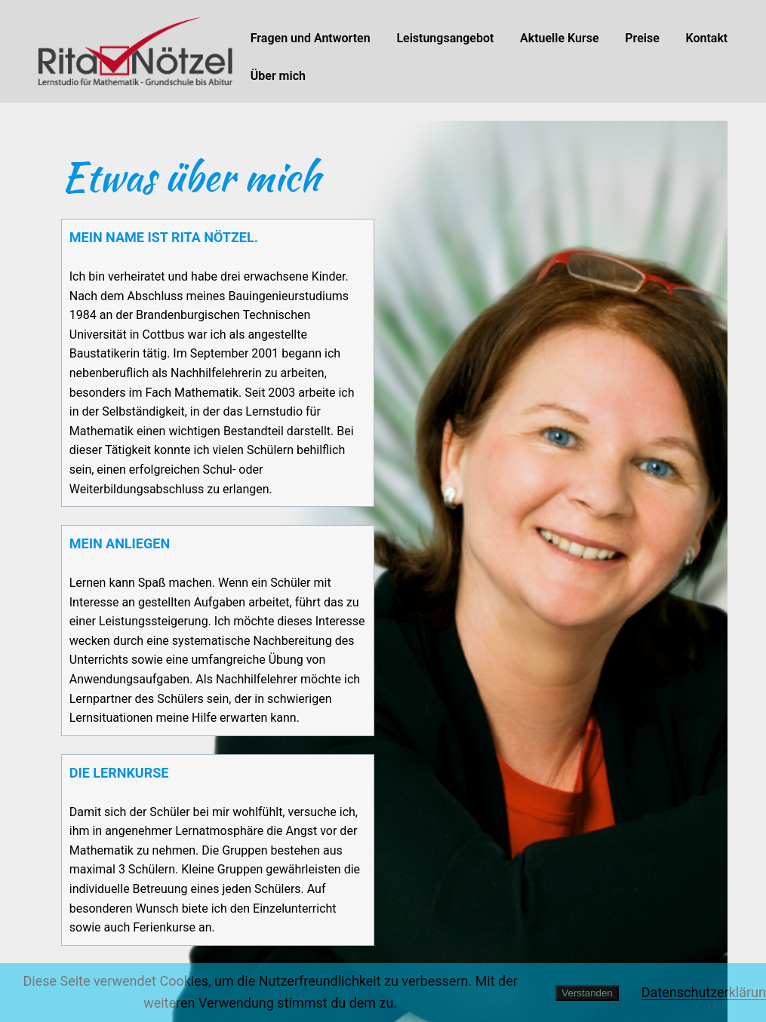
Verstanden (586, 993)
